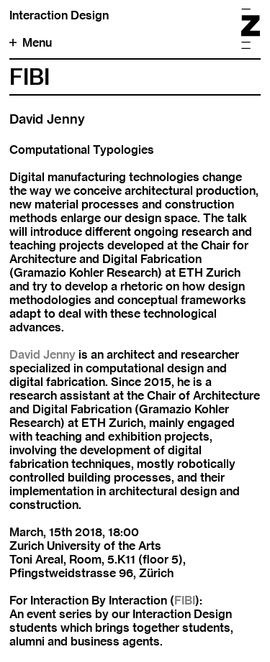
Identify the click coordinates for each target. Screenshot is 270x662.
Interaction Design (59, 15)
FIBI (184, 600)
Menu (30, 43)
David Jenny (42, 354)
